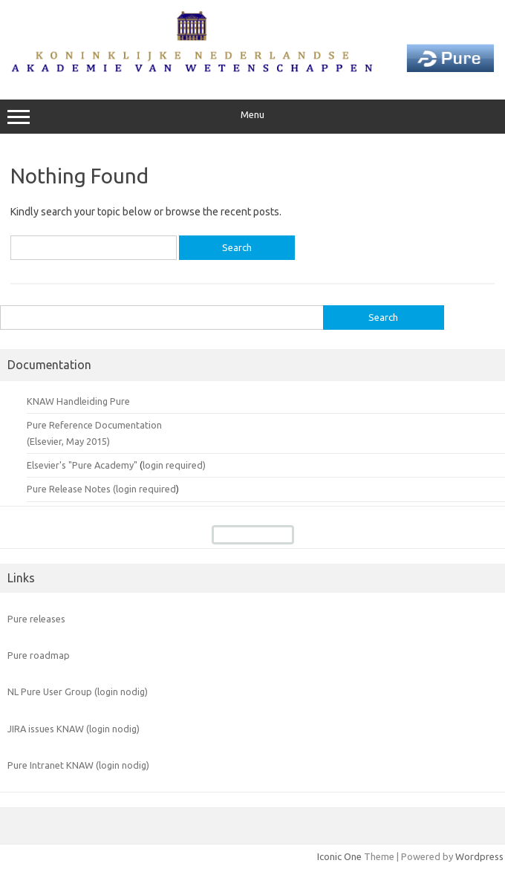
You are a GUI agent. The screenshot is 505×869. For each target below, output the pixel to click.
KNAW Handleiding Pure (78, 401)
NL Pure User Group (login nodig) (77, 691)
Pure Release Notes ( (71, 489)
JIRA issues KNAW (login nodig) (73, 728)
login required (146, 489)
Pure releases (36, 618)
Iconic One (339, 856)
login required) (174, 465)
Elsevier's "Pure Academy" (82, 465)
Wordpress (479, 856)
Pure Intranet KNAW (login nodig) (78, 765)
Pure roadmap (38, 655)
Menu (252, 116)
